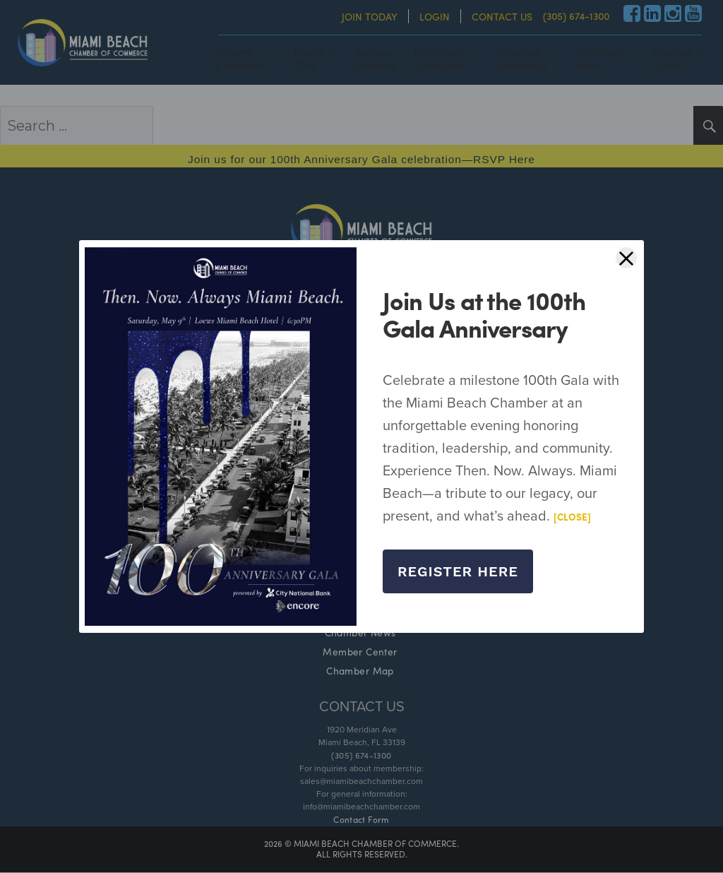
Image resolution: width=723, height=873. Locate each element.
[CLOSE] (573, 517)
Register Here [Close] (458, 571)
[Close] (626, 257)
